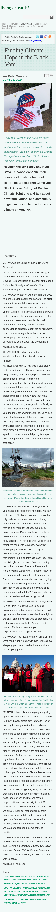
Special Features (41, 24)
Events (21, 26)
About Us (31, 26)
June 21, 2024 (12, 79)
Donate (41, 26)
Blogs (3, 26)
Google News (35, 40)
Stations (12, 26)
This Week (13, 24)
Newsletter (5, 28)
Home (3, 24)
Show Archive (26, 24)
